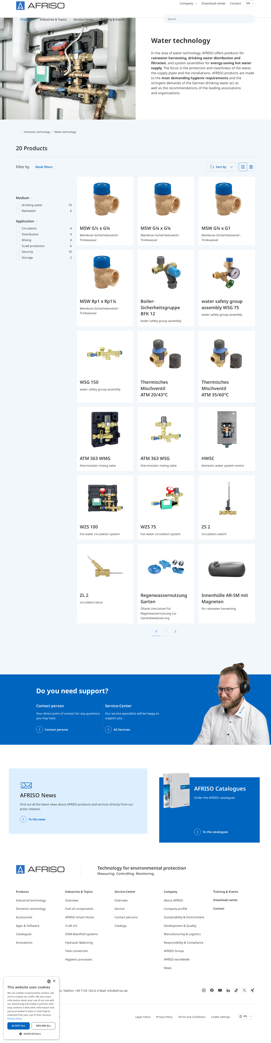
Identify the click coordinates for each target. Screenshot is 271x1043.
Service (120, 923)
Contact (235, 7)
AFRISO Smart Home (79, 932)
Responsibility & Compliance (183, 957)
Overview (71, 915)
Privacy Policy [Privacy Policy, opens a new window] (14, 1018)
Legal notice (142, 1031)
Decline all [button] (43, 1025)
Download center (214, 7)
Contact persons (56, 744)
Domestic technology (31, 923)
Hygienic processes (78, 974)
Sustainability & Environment (184, 932)
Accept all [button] (18, 1025)
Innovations (24, 957)
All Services (122, 744)
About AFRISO (173, 915)
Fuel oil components (79, 923)
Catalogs (121, 940)
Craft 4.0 (71, 940)
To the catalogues (215, 847)
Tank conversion (76, 966)
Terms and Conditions (191, 1031)
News (168, 982)
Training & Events (225, 906)
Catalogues (24, 949)
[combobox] (222, 181)
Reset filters (44, 182)
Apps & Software (27, 940)
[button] (31, 1034)
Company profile (175, 923)
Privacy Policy (164, 1031)
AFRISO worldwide (177, 974)
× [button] (54, 981)
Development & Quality (180, 940)
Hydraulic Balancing (79, 957)
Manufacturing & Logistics (182, 949)
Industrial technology (31, 915)
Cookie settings (220, 1031)
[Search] (207, 23)
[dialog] (31, 1008)
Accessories (24, 932)
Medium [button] (22, 196)
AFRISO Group (174, 966)
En (250, 7)
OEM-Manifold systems (81, 949)
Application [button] (25, 219)
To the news (36, 834)
